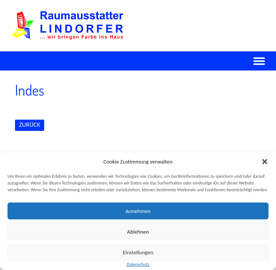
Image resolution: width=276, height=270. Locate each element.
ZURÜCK (29, 125)
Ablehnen (138, 231)
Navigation (259, 61)
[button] (265, 161)
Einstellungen (138, 252)
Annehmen (138, 211)
